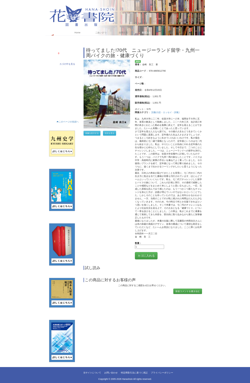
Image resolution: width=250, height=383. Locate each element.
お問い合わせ (111, 372)
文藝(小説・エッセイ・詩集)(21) (62, 81)
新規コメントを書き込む (187, 291)
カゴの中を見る (67, 64)
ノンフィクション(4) (57, 76)
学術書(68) (53, 70)
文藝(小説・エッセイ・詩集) (165, 112)
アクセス (168, 32)
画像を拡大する (92, 133)
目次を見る (109, 133)
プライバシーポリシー (162, 372)
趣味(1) (51, 108)
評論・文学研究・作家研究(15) (61, 87)
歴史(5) (51, 92)
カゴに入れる (146, 255)
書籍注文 (146, 32)
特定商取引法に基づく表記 (134, 372)
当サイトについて (92, 372)
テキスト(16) (53, 97)
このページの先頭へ (67, 121)
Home (77, 32)
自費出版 (123, 32)
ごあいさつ (100, 32)
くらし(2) (52, 103)
